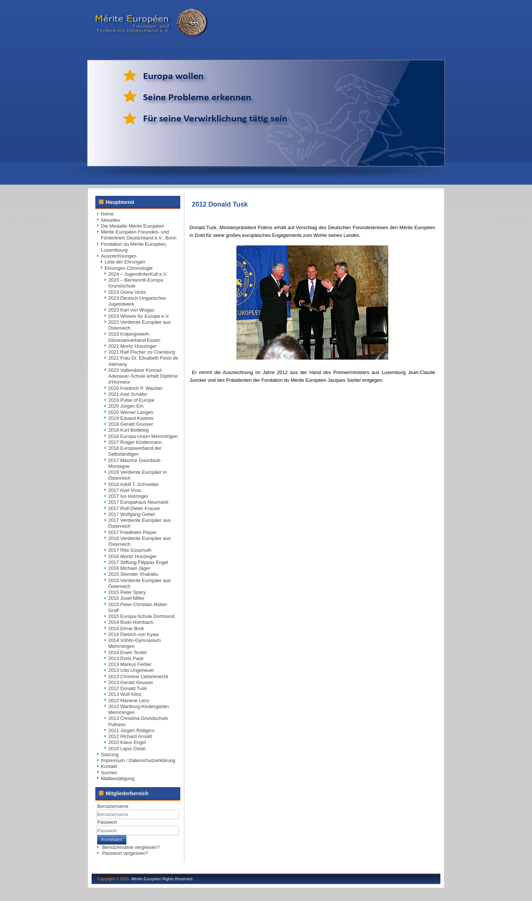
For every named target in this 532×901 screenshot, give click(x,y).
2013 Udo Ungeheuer (131, 670)
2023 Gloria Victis (127, 292)
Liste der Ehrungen (125, 262)
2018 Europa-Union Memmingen (143, 436)
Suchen (109, 772)
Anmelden (112, 839)
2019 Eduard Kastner (131, 418)
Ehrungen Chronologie (129, 268)
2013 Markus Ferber (129, 664)
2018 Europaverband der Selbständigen (134, 451)
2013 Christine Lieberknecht (138, 676)
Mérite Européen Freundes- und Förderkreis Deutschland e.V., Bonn (139, 235)
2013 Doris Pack (125, 658)
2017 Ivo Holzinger (128, 496)
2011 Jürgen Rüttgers (131, 730)
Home (107, 214)
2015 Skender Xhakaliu (133, 574)
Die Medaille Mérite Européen (132, 226)
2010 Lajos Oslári (127, 748)
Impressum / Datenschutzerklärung (138, 760)
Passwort (107, 822)
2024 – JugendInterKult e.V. (137, 274)
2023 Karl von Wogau (131, 310)
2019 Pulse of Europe (131, 400)
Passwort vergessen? (125, 853)
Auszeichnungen (118, 256)
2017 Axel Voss (124, 490)
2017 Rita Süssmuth (129, 550)
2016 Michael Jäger (129, 568)
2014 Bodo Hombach (130, 622)
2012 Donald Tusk (127, 688)
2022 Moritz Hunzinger (132, 346)
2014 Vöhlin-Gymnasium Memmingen (134, 643)
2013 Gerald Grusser (130, 682)
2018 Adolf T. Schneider (133, 484)
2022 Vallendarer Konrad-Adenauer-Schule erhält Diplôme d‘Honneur (143, 376)
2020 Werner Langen (130, 412)
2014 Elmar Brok (126, 628)
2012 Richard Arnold (130, 736)
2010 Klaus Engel (127, 742)
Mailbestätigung (117, 778)
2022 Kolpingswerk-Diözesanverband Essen (134, 337)
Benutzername (113, 806)
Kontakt (109, 766)
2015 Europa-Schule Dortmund (141, 616)
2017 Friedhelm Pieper (132, 532)
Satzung (110, 754)
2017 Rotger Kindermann (135, 442)
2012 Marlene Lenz (128, 700)
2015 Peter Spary (127, 592)
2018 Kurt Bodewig (128, 430)
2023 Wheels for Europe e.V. (139, 316)
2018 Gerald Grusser (130, 424)
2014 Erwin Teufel (127, 652)
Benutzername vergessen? (131, 847)
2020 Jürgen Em (125, 406)
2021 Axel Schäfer (127, 394)
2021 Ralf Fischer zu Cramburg (141, 352)
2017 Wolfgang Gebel (131, 514)
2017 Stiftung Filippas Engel (138, 562)
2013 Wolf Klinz (124, 694)
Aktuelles (110, 220)
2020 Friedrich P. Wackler (135, 388)
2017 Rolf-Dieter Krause (134, 508)
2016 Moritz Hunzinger (132, 556)
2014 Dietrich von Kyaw (133, 634)
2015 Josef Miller (126, 598)
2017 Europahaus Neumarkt (138, 502)
